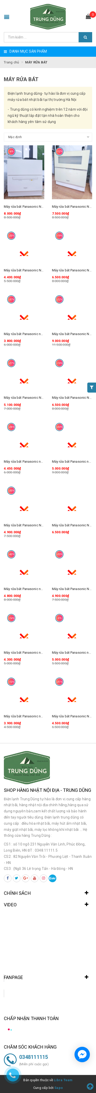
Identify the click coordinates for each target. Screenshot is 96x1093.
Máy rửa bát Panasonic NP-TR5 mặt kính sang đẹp (41, 525)
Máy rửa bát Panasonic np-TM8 (27, 589)
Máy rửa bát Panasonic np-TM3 (27, 652)
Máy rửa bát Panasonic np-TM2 (27, 716)
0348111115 (33, 1057)
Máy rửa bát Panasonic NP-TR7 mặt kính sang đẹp (41, 398)
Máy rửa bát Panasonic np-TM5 (27, 461)
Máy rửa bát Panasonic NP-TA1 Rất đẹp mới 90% (40, 206)
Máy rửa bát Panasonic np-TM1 (27, 334)
